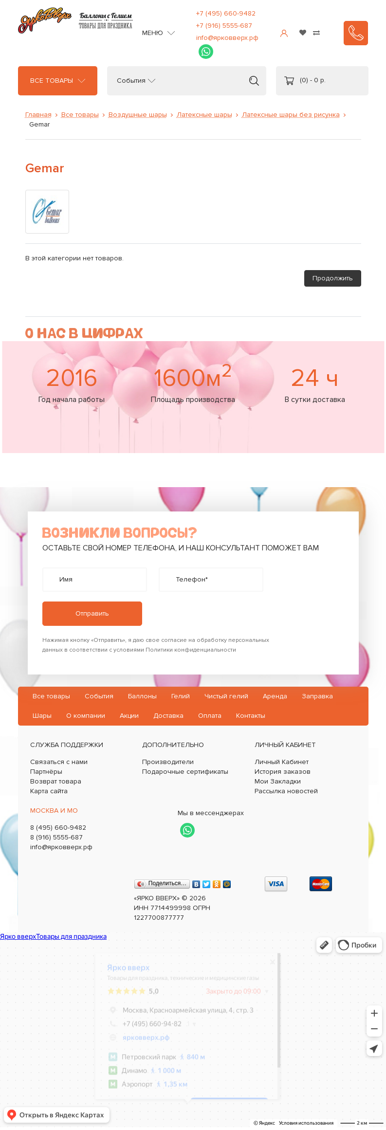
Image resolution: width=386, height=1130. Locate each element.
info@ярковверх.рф (227, 38)
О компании (85, 715)
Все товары (51, 80)
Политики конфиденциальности (191, 650)
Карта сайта (49, 791)
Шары (42, 715)
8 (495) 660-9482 (58, 827)
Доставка (168, 715)
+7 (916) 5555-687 (224, 25)
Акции (129, 715)
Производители (168, 762)
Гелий (180, 696)
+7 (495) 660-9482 (226, 13)
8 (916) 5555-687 (56, 837)
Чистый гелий (226, 696)
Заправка (317, 696)
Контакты (250, 715)
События (131, 80)
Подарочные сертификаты (185, 771)
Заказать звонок (356, 33)
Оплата (209, 715)
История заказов (283, 771)
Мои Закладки (278, 781)
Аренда (275, 696)
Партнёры (46, 771)
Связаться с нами (59, 762)
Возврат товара (55, 781)
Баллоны (142, 696)
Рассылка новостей (286, 791)
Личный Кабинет (282, 762)
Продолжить (332, 278)
